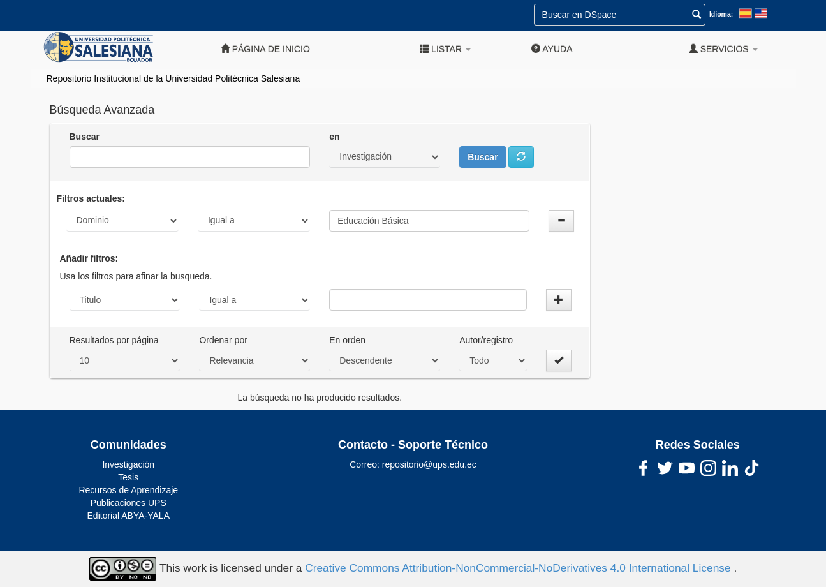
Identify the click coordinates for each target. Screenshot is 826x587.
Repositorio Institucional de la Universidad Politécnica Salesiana (173, 78)
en (334, 136)
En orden (347, 340)
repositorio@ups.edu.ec (429, 464)
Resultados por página (114, 340)
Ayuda (551, 48)
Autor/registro (486, 340)
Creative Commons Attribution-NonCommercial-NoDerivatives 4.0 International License (519, 567)
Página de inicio (265, 48)
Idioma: (721, 14)
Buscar (85, 136)
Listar (445, 48)
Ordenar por (223, 340)
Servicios (723, 48)
